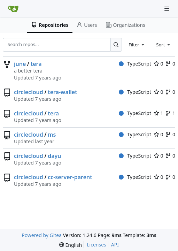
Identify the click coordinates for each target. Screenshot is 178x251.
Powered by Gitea (42, 235)
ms (52, 134)
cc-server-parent (70, 177)
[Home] (13, 8)
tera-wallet (62, 92)
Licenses (96, 244)
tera (36, 63)
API (115, 244)
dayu (54, 155)
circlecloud (28, 92)
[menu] (70, 245)
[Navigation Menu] (168, 8)
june (20, 63)
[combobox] (136, 44)
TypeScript (135, 63)
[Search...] (116, 44)
